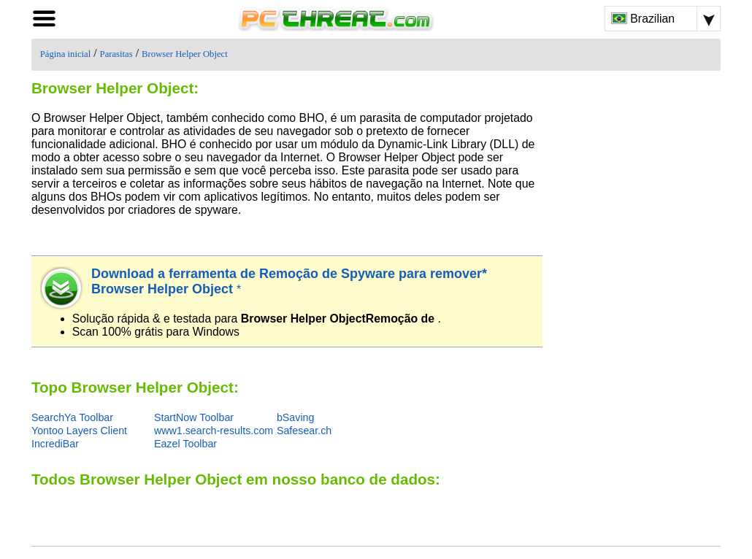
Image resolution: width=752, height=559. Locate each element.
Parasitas (116, 54)
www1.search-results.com (213, 430)
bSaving (296, 417)
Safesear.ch (304, 430)
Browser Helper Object (185, 54)
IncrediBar (55, 444)
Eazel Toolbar (185, 444)
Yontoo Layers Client (79, 430)
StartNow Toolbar (194, 417)
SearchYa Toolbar (72, 417)
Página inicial (65, 54)
